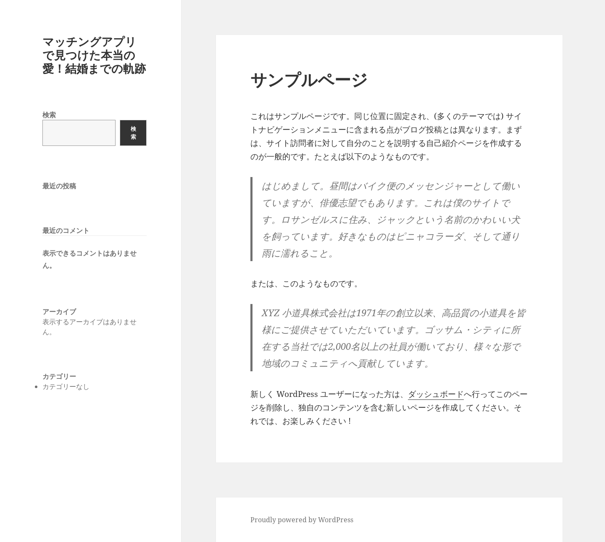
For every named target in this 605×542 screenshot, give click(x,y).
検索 (49, 114)
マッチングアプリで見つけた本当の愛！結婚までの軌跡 (94, 55)
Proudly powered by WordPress (301, 519)
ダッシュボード (436, 394)
